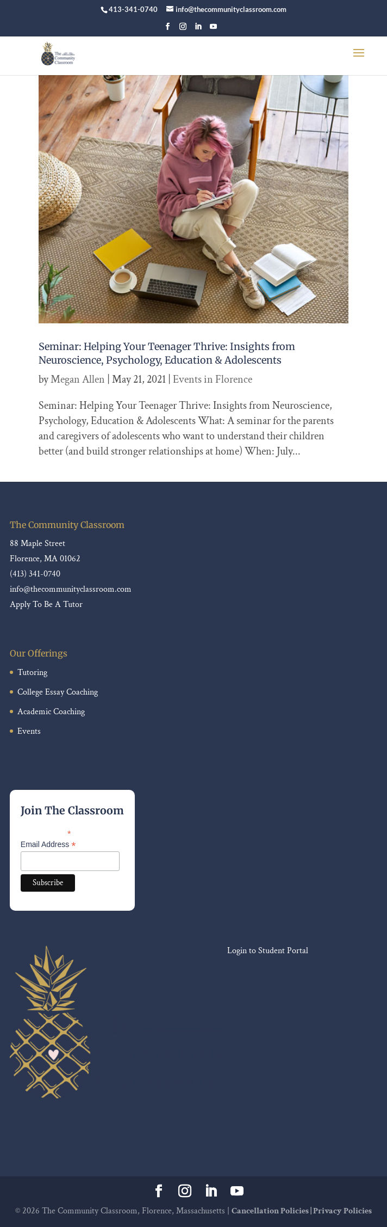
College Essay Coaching (57, 692)
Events (29, 731)
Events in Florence (212, 379)
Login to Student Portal (267, 950)
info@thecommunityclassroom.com (71, 589)
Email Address (48, 844)
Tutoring (32, 672)
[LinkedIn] (198, 29)
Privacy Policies (342, 1211)
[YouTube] (213, 29)
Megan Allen (78, 379)
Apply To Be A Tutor (46, 604)
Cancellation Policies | (272, 1211)
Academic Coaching (51, 711)
